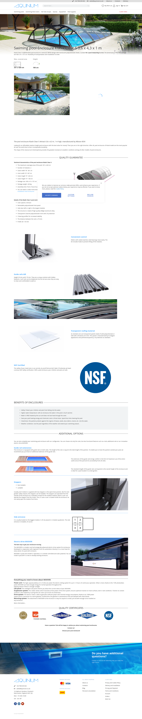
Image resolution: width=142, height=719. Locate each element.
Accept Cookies (51, 195)
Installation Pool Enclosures (26, 191)
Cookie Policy (60, 189)
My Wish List (108, 6)
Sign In (118, 6)
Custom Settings (71, 195)
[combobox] (66, 5)
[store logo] (26, 6)
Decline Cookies (90, 195)
